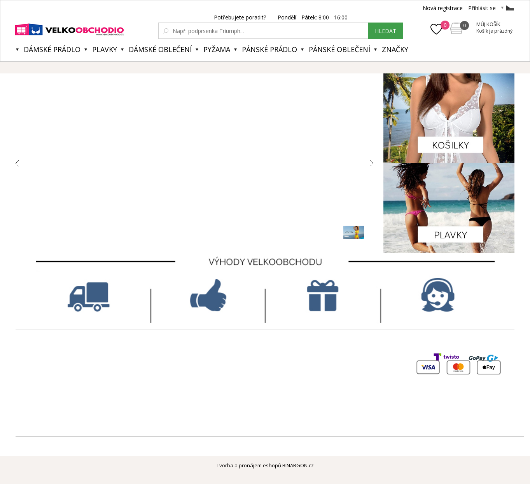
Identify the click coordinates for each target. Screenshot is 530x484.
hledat (385, 31)
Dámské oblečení (160, 49)
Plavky (104, 49)
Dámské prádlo (52, 49)
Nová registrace (443, 8)
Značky (395, 49)
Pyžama (216, 49)
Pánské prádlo (269, 49)
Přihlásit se (482, 8)
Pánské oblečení (339, 49)
